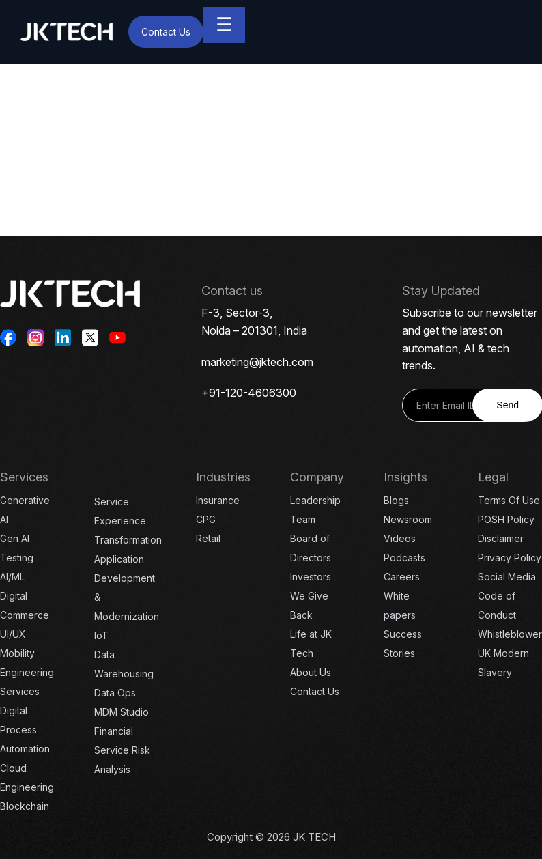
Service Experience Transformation (128, 521)
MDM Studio (121, 712)
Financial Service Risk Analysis (122, 750)
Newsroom (408, 519)
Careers (402, 576)
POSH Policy (506, 519)
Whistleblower (510, 634)
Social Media (507, 576)
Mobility (17, 653)
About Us (310, 672)
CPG (206, 519)
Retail (208, 538)
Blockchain (24, 806)
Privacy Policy (509, 557)
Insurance (218, 500)
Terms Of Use (509, 500)
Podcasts (404, 557)
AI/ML (12, 576)
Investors (310, 576)
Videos (400, 538)
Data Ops (115, 693)
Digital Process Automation (25, 730)
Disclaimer (501, 538)
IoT (101, 635)
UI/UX (13, 634)
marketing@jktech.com (257, 362)
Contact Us (165, 32)
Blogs (396, 500)
